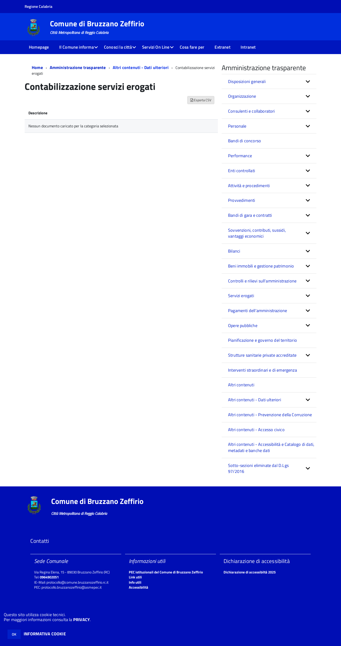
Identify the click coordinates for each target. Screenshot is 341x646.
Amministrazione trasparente (78, 67)
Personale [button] (237, 126)
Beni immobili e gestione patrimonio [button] (261, 266)
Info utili (135, 582)
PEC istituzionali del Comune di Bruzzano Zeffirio (166, 572)
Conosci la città (118, 47)
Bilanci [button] (234, 251)
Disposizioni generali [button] (247, 81)
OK (14, 634)
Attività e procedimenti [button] (249, 185)
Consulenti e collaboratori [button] (251, 111)
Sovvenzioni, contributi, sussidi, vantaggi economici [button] (257, 233)
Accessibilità (138, 587)
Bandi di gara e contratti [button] (250, 215)
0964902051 (49, 577)
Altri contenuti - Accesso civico (256, 429)
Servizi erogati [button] (241, 295)
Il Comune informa (76, 47)
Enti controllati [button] (241, 170)
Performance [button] (240, 155)
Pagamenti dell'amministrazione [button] (257, 310)
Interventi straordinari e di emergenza (262, 370)
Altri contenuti (241, 385)
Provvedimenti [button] (241, 200)
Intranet (248, 47)
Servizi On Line (156, 47)
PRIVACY (81, 619)
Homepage (39, 47)
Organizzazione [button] (242, 96)
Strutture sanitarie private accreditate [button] (262, 355)
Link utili (135, 577)
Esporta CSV (200, 99)
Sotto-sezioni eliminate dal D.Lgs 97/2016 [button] (258, 468)
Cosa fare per (192, 47)
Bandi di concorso (244, 141)
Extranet (222, 47)
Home (37, 67)
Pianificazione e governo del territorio (262, 340)
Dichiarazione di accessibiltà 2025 (250, 572)
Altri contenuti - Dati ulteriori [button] (254, 400)
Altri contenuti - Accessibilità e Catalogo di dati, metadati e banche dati (271, 447)
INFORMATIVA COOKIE (45, 634)
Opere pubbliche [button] (242, 325)
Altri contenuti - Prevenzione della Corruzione (270, 414)
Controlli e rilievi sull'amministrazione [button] (262, 281)
